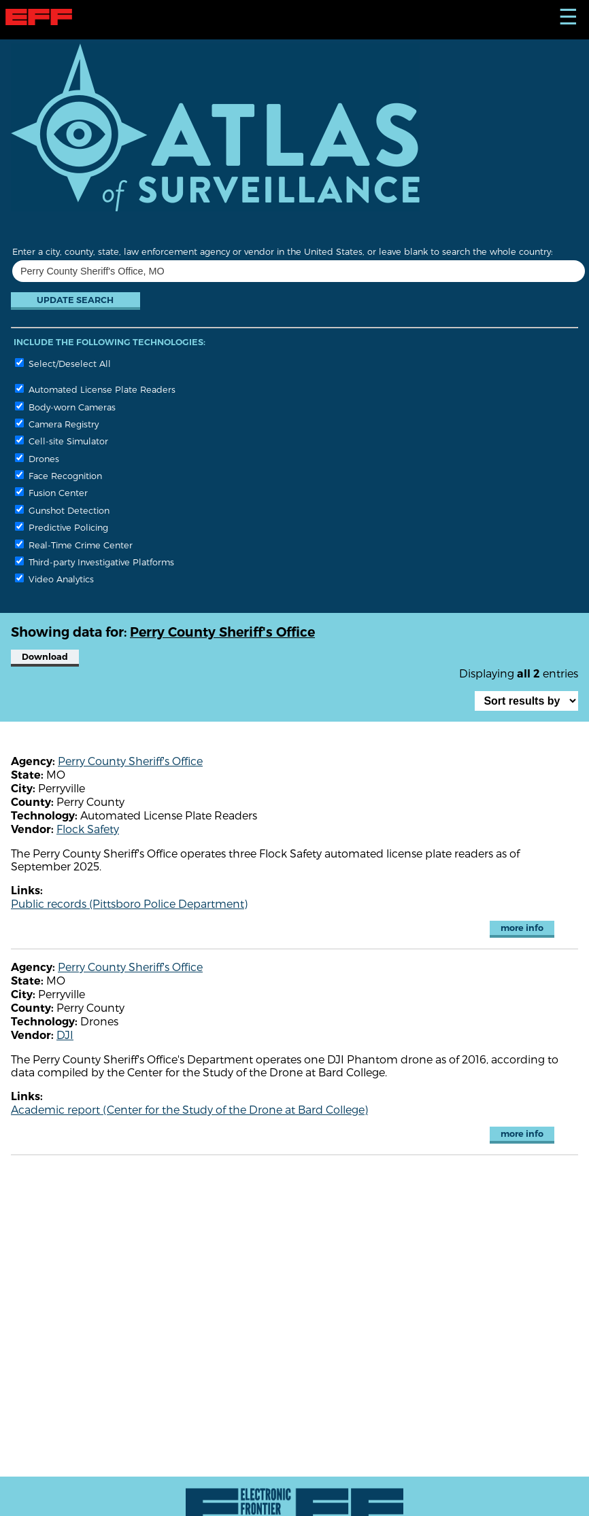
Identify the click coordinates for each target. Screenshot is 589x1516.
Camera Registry (57, 424)
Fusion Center (51, 492)
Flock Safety (87, 828)
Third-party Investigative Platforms (94, 562)
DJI (64, 1034)
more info (522, 928)
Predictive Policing (61, 527)
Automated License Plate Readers (95, 389)
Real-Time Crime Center (74, 545)
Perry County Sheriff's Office (130, 760)
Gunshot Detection (62, 510)
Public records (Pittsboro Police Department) (129, 903)
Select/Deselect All (63, 363)
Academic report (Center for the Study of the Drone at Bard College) (189, 1109)
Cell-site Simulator (61, 441)
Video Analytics (54, 579)
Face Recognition (58, 475)
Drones (37, 458)
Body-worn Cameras (65, 407)
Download (45, 657)
